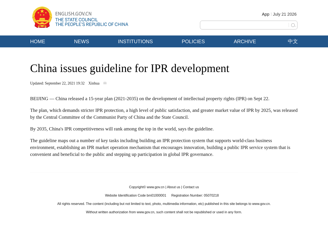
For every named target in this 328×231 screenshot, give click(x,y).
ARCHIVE (245, 41)
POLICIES (193, 41)
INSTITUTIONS (135, 41)
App (265, 14)
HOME (37, 41)
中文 (293, 41)
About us (173, 187)
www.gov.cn (155, 187)
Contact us (191, 187)
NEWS (81, 41)
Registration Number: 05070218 (195, 195)
